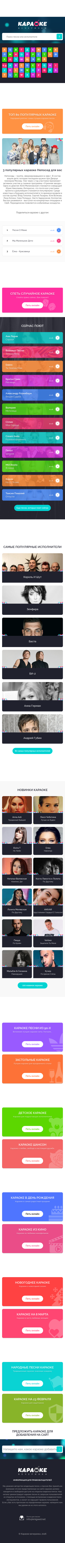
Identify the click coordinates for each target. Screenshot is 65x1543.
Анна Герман (32, 705)
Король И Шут (32, 576)
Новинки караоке (32, 790)
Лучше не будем (48, 820)
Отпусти (10, 496)
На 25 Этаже (12, 482)
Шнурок (10, 453)
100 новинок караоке (32, 985)
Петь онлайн (32, 126)
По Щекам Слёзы (48, 974)
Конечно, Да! (16, 882)
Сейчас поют (32, 326)
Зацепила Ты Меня (48, 943)
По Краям (17, 943)
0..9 (4, 65)
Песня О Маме (55, 230)
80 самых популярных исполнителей (32, 751)
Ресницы (10, 382)
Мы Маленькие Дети (55, 240)
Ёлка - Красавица (55, 251)
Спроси (10, 339)
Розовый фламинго (16, 439)
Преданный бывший (17, 820)
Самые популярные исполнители (32, 547)
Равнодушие (17, 974)
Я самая (10, 468)
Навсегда (48, 851)
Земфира (32, 609)
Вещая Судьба (13, 396)
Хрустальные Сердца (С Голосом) (48, 912)
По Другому (48, 882)
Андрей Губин (32, 737)
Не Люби (17, 851)
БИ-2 (32, 673)
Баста (32, 641)
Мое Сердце (12, 425)
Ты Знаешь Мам (14, 368)
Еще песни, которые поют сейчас (33, 508)
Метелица (11, 411)
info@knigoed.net (36, 1519)
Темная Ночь (12, 354)
